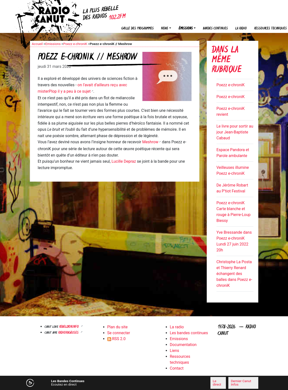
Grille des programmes (137, 28)
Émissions (185, 28)
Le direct (217, 382)
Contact (177, 368)
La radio (241, 28)
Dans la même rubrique (226, 60)
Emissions (53, 44)
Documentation (183, 344)
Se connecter (118, 333)
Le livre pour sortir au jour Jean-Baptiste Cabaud (235, 132)
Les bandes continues (189, 333)
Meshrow (150, 142)
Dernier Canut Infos (241, 382)
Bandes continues (215, 28)
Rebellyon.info (69, 327)
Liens (174, 350)
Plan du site (117, 327)
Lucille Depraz (123, 161)
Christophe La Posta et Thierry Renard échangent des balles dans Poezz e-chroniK (234, 274)
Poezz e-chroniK (75, 44)
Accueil (37, 44)
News (164, 28)
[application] (144, 383)
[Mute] (95, 382)
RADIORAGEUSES (69, 333)
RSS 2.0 (116, 338)
